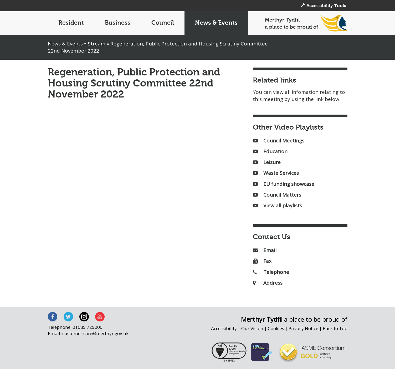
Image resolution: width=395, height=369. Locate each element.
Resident (71, 23)
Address (268, 282)
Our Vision (252, 328)
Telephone (271, 272)
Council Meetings (278, 140)
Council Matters (277, 194)
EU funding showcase (283, 184)
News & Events (216, 23)
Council (162, 23)
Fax (262, 261)
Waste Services (276, 173)
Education (270, 151)
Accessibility (224, 328)
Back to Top (335, 328)
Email (264, 250)
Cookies (276, 328)
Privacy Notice (303, 328)
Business (117, 23)
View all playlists (277, 205)
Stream (96, 43)
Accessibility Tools (323, 5)
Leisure (267, 162)
